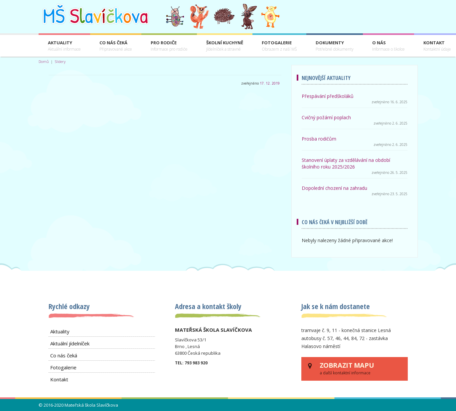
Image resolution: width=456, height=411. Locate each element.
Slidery (60, 61)
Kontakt (59, 379)
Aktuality (64, 46)
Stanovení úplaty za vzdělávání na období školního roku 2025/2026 (346, 163)
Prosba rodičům (319, 139)
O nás (388, 46)
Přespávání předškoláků (328, 96)
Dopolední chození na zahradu (334, 188)
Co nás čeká (115, 46)
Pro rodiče (169, 46)
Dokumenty (335, 46)
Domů (44, 61)
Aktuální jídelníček (69, 343)
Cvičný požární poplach (326, 117)
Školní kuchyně (224, 46)
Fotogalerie (279, 46)
